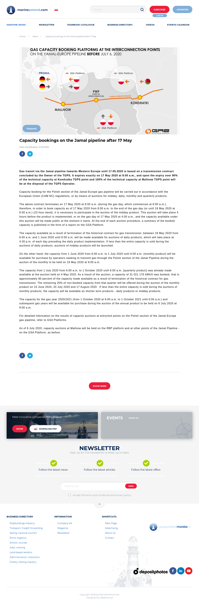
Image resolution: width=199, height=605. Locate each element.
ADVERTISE (182, 9)
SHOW (19, 429)
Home (22, 36)
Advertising (111, 528)
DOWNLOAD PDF (45, 428)
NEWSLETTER (46, 24)
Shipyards (32, 128)
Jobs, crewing (17, 547)
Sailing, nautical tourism (23, 533)
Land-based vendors (21, 552)
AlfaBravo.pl (106, 597)
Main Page (111, 523)
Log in (160, 15)
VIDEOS (150, 24)
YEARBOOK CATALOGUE (80, 24)
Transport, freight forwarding (26, 528)
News (35, 36)
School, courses (18, 542)
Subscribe (159, 9)
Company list (64, 523)
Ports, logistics (18, 538)
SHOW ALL (134, 418)
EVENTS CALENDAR (178, 24)
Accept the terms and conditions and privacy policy (102, 495)
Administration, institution (25, 557)
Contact (109, 538)
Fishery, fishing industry (23, 562)
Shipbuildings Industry (22, 523)
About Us (110, 533)
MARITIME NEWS (16, 24)
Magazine (62, 528)
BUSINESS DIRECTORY (120, 24)
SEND (131, 486)
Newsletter (63, 533)
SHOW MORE (99, 386)
